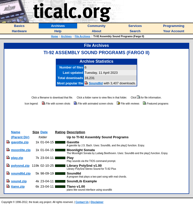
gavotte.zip (20, 142)
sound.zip (19, 181)
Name (15, 132)
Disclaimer (97, 202)
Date (44, 132)
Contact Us (82, 202)
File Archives (82, 36)
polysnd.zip (20, 165)
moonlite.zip (21, 150)
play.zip (17, 158)
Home (54, 36)
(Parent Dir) (20, 137)
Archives (66, 36)
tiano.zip (18, 186)
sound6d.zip (21, 173)
